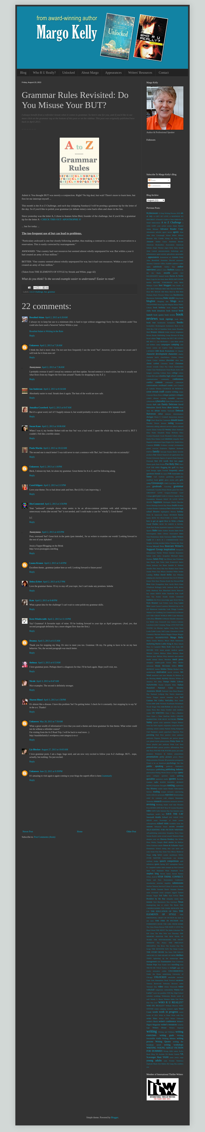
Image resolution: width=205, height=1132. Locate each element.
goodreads (157, 486)
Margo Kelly (176, 637)
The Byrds (174, 905)
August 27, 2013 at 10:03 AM (55, 749)
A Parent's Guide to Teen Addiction (168, 219)
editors (175, 426)
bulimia (163, 338)
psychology (171, 763)
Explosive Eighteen (167, 448)
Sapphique (150, 814)
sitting (164, 848)
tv (168, 968)
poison (160, 747)
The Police (161, 943)
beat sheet (164, 279)
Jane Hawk (150, 562)
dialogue (149, 417)
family (156, 451)
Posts (152, 180)
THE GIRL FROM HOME (173, 924)
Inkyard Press (158, 546)
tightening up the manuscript (165, 958)
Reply (32, 335)
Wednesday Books (169, 996)
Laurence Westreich (169, 606)
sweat (161, 892)
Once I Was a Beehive (174, 713)
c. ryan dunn (173, 341)
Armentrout (164, 257)
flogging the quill (168, 467)
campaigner (165, 344)
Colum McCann (152, 376)
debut (160, 414)
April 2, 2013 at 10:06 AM (53, 426)
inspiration (169, 549)
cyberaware (150, 401)
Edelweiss (150, 426)
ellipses (180, 436)
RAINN (163, 782)
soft (182, 848)
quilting (180, 776)
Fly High (179, 467)
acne (159, 226)
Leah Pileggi (171, 609)
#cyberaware (152, 213)
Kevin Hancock (177, 590)
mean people (165, 650)
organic (160, 725)
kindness (150, 600)
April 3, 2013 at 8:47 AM (47, 681)
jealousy (155, 565)
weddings (157, 996)
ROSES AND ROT (157, 808)
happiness (157, 502)
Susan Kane (35, 426)
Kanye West (150, 581)
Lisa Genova (172, 622)
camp (158, 345)
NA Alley (158, 682)
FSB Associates (174, 474)
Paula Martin (35, 448)
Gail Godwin (159, 477)
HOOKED (173, 515)
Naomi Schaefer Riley (167, 685)
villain (166, 987)
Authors (170, 269)
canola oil (157, 348)
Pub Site (180, 763)
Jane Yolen (160, 562)
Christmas (179, 363)
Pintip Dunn (175, 741)
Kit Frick (157, 600)
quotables (150, 779)
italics (159, 556)
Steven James (165, 874)
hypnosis (170, 527)
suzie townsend (152, 892)
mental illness (157, 659)
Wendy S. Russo (156, 999)
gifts (177, 480)
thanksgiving (151, 905)
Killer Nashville (168, 593)
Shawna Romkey (167, 839)
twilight (173, 968)
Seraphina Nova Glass (175, 833)
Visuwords (173, 987)
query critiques (152, 776)
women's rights (172, 1009)
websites (149, 996)
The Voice (168, 952)
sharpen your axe (152, 839)
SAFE (153, 811)
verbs (181, 983)
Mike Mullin (178, 662)
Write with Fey (177, 1015)
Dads (168, 401)
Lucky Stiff (160, 631)
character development (156, 354)
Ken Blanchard (164, 590)
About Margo (90, 72)
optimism (167, 722)
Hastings (154, 505)
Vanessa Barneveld (153, 983)
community (165, 379)
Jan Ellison (168, 559)
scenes (181, 820)
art (170, 257)
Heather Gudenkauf (160, 508)
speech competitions (169, 861)
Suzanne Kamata (176, 889)
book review (170, 315)
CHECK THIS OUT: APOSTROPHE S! (61, 219)
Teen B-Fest (173, 896)
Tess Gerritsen (171, 902)
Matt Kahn (176, 647)
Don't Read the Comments (161, 420)
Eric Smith (175, 442)
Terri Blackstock (159, 902)
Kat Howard (175, 581)
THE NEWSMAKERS (162, 940)
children (162, 360)
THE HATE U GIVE (172, 927)
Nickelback (179, 703)
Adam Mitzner (152, 229)
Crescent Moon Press (154, 395)
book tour (151, 322)
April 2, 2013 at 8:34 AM (54, 389)
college (174, 373)
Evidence (164, 445)
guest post (157, 496)
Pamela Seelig (170, 729)
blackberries (178, 295)
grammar (51, 292)
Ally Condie (159, 238)
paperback (168, 732)
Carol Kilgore (36, 485)
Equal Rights (166, 442)
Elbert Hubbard (177, 430)
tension (149, 902)
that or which (163, 905)
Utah (148, 980)
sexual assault (167, 836)
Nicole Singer (151, 707)
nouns (148, 710)
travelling (175, 964)
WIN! (181, 1006)
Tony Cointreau (177, 962)
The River (161, 946)
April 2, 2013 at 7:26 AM (51, 345)
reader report (163, 789)
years (171, 1057)
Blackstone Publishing (154, 298)
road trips (172, 805)
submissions (177, 883)
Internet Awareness (176, 553)
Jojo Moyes (161, 571)
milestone (150, 666)
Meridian (168, 659)
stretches (160, 883)
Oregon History (177, 722)
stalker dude (160, 867)
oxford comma (159, 729)
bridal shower (170, 332)
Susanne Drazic (163, 889)
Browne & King (177, 335)
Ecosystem (179, 423)
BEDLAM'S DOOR (176, 279)
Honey (165, 515)
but (45, 292)
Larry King (173, 603)
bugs (158, 338)
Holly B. (149, 515)
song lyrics (157, 855)
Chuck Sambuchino (176, 367)
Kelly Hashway (152, 590)
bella (176, 282)
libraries (158, 618)
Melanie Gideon (152, 653)
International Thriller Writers (157, 553)
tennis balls (178, 899)
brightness (179, 332)
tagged (174, 892)
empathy (176, 439)
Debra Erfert (35, 581)
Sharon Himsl (36, 700)
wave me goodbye (159, 993)
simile (160, 845)
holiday (180, 511)
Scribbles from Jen (176, 823)
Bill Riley (165, 292)
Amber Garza (161, 242)
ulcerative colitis (159, 971)
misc (180, 665)
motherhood (150, 672)
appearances (153, 257)
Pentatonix (165, 738)
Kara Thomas (161, 581)
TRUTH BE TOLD (153, 968)
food (148, 470)
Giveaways (157, 483)
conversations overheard (156, 385)
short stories (168, 842)
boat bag (161, 304)
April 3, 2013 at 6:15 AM (49, 641)
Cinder (148, 370)
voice (180, 986)
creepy (180, 392)
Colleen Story (165, 373)
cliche (178, 370)
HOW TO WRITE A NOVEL (171, 524)
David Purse (161, 407)
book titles (179, 319)
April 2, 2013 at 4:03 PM (53, 532)
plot (160, 744)
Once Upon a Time (154, 716)
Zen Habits (162, 1064)
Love (153, 631)
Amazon (149, 241)
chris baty (179, 360)
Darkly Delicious (169, 404)
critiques (179, 395)
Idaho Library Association (168, 534)
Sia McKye (179, 842)
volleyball (150, 990)
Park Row (160, 735)
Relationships (178, 795)
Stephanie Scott (177, 871)
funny (149, 476)
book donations (158, 311)
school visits (163, 823)
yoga (181, 1057)
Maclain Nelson (160, 634)
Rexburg (159, 805)
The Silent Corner (176, 949)
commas (180, 376)
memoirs (171, 656)
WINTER (150, 1009)
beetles (148, 282)
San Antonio (174, 811)
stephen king (152, 873)
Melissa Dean (178, 653)
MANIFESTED (161, 637)
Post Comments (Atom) (44, 837)
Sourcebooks (167, 858)
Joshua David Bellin (163, 575)
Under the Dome (153, 974)
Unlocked (68, 72)
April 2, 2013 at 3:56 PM (56, 504)
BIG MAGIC (156, 292)
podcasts (166, 744)
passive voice (170, 735)
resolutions (166, 801)
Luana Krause (36, 563)
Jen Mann (163, 565)
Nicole (32, 681)
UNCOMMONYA (175, 971)
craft (161, 391)
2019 (178, 213)
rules (148, 811)
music (158, 678)
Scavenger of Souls (168, 820)
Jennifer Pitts (151, 568)
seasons (149, 826)
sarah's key (160, 814)
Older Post (131, 831)
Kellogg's (158, 587)
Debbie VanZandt (167, 411)
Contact (164, 72)
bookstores (170, 326)
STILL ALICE (151, 877)
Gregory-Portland (171, 493)
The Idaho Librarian (173, 930)
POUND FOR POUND (162, 751)
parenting (150, 735)
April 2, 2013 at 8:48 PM (46, 600)
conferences (178, 379)
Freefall (165, 470)
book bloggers (172, 308)
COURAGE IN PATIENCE (172, 389)
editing (156, 426)
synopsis (168, 892)
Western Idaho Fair (171, 999)
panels (161, 732)
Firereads (149, 461)
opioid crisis (158, 722)
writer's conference (167, 1021)
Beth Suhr (166, 289)
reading (156, 791)
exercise (155, 448)
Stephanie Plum (163, 871)
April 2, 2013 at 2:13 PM (54, 485)
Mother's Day (178, 669)
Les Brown (179, 612)
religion (171, 798)
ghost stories (169, 480)
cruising (163, 398)
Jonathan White (172, 571)
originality (167, 725)
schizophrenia (151, 823)
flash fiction (160, 464)
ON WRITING (158, 713)
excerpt (171, 445)
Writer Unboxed (176, 1018)
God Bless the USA (176, 483)
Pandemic (154, 732)
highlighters (165, 512)
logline (166, 628)
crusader (171, 398)
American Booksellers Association (160, 245)
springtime (174, 864)
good (148, 486)
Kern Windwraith (38, 619)
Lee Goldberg (158, 612)
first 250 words (161, 461)
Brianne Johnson (157, 332)
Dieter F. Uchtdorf (161, 417)
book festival (171, 311)
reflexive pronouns (158, 795)
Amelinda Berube (176, 242)
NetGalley (169, 700)
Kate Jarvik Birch (171, 584)
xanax (176, 1051)
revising (150, 804)
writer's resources (169, 1024)
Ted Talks (163, 895)
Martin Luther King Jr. (164, 644)
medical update (177, 650)
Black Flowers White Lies (163, 295)
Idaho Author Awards (166, 530)
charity (180, 354)
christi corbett (152, 363)
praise (174, 751)
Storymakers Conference (173, 880)
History (173, 512)
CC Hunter (179, 351)
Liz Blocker (35, 749)
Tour (159, 965)
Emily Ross (150, 439)
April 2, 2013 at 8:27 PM (54, 581)
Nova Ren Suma (158, 710)
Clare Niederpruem (159, 370)
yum (165, 1061)
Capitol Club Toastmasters (172, 348)
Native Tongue (152, 697)
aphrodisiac (171, 254)
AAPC (153, 226)
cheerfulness (165, 357)
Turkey (164, 968)
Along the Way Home (174, 238)
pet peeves (174, 738)
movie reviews (173, 672)
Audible (169, 263)
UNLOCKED (160, 977)
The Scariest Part (172, 946)
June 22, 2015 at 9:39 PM (51, 771)
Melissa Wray (162, 656)
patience (180, 735)
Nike (159, 707)
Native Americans (176, 694)
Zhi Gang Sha (172, 1064)
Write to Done (164, 1015)
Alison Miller (171, 235)
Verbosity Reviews (170, 983)
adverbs (158, 232)
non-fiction (165, 707)
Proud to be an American (156, 763)
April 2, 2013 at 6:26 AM (56, 317)
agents (176, 232)
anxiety (163, 254)
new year (155, 703)
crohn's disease (152, 398)
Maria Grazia (151, 641)
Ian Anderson (35, 389)
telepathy (170, 899)
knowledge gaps (167, 600)
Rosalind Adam (36, 317)
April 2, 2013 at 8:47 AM (60, 407)
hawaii (160, 505)
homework (158, 515)
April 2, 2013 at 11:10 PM (59, 619)
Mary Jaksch (178, 644)
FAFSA (149, 452)
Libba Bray (150, 619)
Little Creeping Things (162, 625)
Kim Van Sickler (153, 597)
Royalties (180, 808)
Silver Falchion (152, 845)
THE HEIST (160, 930)
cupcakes (180, 398)
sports (156, 864)
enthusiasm (157, 442)
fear (154, 455)
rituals (166, 805)
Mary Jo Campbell (153, 647)
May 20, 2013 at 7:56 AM (51, 721)
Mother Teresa (167, 669)
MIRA (174, 666)
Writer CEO (164, 1018)
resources (173, 801)
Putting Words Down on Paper (166, 773)
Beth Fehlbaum (156, 289)
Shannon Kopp (178, 836)
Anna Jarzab (178, 248)
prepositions (178, 754)
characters (172, 354)
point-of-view (152, 747)
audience (175, 263)
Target (155, 896)
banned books (164, 276)
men (176, 656)
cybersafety (160, 401)
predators (149, 754)
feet (182, 455)
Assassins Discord (168, 260)
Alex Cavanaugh (157, 235)
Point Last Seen (176, 744)
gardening (169, 477)
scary (156, 820)
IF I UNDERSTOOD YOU (172, 540)
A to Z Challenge (36, 292)
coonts (170, 385)
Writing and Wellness (166, 1032)
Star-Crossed (178, 867)
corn (175, 385)
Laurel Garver (156, 606)
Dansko (149, 404)
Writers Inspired (176, 1028)
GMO (166, 483)
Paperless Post (178, 732)
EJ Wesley (166, 429)
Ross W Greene (170, 808)
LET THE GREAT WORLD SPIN (159, 616)
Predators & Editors (163, 754)
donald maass (177, 420)
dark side (157, 404)
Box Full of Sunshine (159, 329)
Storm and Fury (153, 880)
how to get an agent (154, 521)
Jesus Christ (178, 568)
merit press (177, 659)
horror (180, 515)
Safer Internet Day (163, 811)
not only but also (177, 707)
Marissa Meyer (163, 641)
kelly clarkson (168, 587)
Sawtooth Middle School (157, 817)
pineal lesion (155, 741)
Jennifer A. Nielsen (175, 565)
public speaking (154, 766)
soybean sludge (152, 861)
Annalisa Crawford (38, 407)
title (158, 962)
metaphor (149, 662)
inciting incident (159, 543)
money (157, 669)
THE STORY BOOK (155, 952)
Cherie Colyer (152, 360)
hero (169, 508)
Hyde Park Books (152, 527)
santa (181, 811)
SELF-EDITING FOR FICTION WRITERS (164, 830)
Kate (31, 600)
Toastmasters (166, 961)
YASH (166, 1057)
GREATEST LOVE (154, 493)
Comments (154, 186)
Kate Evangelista (157, 584)
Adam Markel (178, 226)
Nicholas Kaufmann (167, 703)
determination (178, 414)
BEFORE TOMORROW (162, 282)
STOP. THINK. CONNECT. (170, 877)
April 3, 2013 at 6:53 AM (49, 662)
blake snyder (169, 298)
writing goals (167, 1035)
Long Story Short (176, 628)
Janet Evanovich (171, 562)
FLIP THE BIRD (153, 467)
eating (170, 423)
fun (182, 474)
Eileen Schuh (157, 430)
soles (148, 852)
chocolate (170, 360)
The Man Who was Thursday (167, 933)
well (148, 999)
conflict (149, 382)
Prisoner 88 (162, 760)
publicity (169, 766)
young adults (154, 1060)
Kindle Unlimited (176, 597)
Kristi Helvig (178, 600)
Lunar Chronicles (171, 631)
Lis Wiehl (150, 622)
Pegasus (157, 738)
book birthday (159, 307)
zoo (147, 1067)
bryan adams (151, 338)
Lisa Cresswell (160, 622)
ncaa (176, 697)
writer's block (152, 1021)
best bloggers (165, 285)
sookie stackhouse (170, 855)
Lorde (148, 631)
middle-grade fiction (163, 662)
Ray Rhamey (151, 788)
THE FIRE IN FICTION (166, 921)
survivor (175, 886)
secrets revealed (176, 826)
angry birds (169, 248)
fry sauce (164, 474)
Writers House (159, 1028)
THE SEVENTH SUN (160, 949)
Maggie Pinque (171, 634)
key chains (150, 593)
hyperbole (163, 527)
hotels (148, 518)
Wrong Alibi (168, 1051)
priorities (154, 760)
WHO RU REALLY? (155, 1005)
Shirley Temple (156, 842)
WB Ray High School (175, 993)
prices (175, 757)
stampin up (169, 867)
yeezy (176, 1057)
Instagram (179, 550)
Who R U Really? (44, 72)
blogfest (150, 301)
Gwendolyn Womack (154, 499)
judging (149, 578)
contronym (179, 382)
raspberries (179, 785)
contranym (169, 382)
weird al (180, 996)
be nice (158, 279)
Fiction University (153, 458)
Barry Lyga (150, 279)
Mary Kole (166, 647)
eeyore (148, 430)
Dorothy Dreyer (152, 423)
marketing (150, 644)
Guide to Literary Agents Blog (172, 496)
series (159, 836)
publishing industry (174, 769)
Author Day (169, 267)
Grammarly (107, 776)
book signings (166, 319)
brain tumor (172, 329)
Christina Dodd (167, 363)
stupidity (168, 883)
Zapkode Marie (152, 1064)
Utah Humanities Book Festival (163, 980)
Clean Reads (170, 370)
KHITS (158, 593)
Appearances (113, 72)
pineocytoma (165, 741)
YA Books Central (172, 1054)
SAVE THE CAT (174, 814)
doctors (180, 417)
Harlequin (166, 502)
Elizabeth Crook (158, 436)
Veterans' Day (151, 987)
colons (181, 373)
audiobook (157, 267)
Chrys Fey (164, 367)
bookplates (171, 323)
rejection (169, 795)
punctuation (150, 773)
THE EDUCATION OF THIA (164, 911)
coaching (156, 373)
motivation (161, 672)
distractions (173, 417)
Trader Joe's (166, 965)
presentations (152, 757)
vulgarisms (159, 990)
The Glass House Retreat (155, 927)
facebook (180, 448)
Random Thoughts (160, 785)
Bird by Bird (174, 292)
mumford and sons (159, 675)
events (157, 445)
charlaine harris (152, 357)
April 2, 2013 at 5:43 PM (55, 563)
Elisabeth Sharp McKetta (168, 433)
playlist (155, 744)
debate (157, 411)
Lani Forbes (163, 603)
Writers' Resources (140, 72)
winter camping (160, 1009)
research (158, 801)
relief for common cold (156, 798)
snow (178, 848)
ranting (171, 785)
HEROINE (175, 508)
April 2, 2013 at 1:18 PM (51, 466)
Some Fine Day (156, 852)
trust (181, 965)
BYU (152, 341)
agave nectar (167, 232)
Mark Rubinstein (176, 641)
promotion (171, 760)
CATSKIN (150, 351)
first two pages (176, 461)
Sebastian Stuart (160, 826)
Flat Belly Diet (172, 464)
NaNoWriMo (151, 685)
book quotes (159, 315)
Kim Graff (179, 593)
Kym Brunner (152, 603)
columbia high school (167, 376)
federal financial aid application (168, 455)
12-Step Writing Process (167, 213)
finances (180, 458)
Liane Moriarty (177, 616)
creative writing (171, 392)
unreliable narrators (175, 977)
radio (156, 782)
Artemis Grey (177, 257)
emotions (168, 439)
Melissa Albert (165, 653)
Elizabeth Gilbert (171, 436)
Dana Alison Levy (176, 401)
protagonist (179, 760)
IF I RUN (156, 540)
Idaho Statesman (166, 537)
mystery (165, 678)
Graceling (167, 486)
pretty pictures (166, 757)
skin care (170, 848)
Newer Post (28, 831)
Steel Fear (150, 871)
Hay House (168, 505)
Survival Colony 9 (165, 886)
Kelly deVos (178, 587)
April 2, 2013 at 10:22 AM (55, 448)
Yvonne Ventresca (176, 1061)
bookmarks (162, 323)
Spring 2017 (164, 864)
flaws (181, 464)
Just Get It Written (176, 578)
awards (167, 273)
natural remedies (166, 697)
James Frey (158, 559)
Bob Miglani (169, 304)
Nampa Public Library (173, 681)
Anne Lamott (151, 251)
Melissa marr (151, 656)
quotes (172, 778)
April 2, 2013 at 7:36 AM (53, 367)
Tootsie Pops (151, 964)
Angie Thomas (158, 248)
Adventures (150, 232)
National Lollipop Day (159, 694)
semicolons (162, 833)
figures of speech (166, 458)
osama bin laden (177, 725)
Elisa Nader (151, 433)
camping (175, 344)
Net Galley (159, 700)
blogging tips (162, 301)
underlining (167, 974)
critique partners (169, 395)
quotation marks (162, 779)
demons (168, 414)
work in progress (168, 1011)
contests (158, 382)
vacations (179, 980)
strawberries (150, 883)
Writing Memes (169, 1038)
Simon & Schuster (170, 845)
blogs (173, 301)
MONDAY (150, 669)
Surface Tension (152, 886)
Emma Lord (160, 439)
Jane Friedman (178, 559)
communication (152, 379)
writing (151, 1031)
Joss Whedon (178, 575)
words (155, 1012)
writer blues (151, 1018)
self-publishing (151, 833)
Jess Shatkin (169, 568)
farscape (163, 452)
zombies (180, 1064)
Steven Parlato (177, 874)
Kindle (165, 597)
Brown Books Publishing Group (158, 335)
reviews (180, 801)
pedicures (149, 738)
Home (80, 831)
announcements (164, 251)
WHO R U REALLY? (170, 1002)
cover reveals (152, 392)
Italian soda (151, 556)
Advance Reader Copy (171, 229)
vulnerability (168, 990)
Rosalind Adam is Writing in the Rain (46, 331)
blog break (179, 298)
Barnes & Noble (176, 276)
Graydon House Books (163, 490)
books (180, 322)
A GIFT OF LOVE (161, 216)
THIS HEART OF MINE (167, 955)
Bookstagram (160, 326)
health (174, 505)
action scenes (167, 226)
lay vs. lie (179, 606)
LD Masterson (151, 609)
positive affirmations (171, 747)
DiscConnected (36, 504)
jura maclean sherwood (161, 578)
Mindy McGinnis (162, 666)
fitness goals (150, 464)
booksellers (150, 326)
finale (175, 458)
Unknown (34, 345)
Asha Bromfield (152, 260)
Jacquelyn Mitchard (169, 556)
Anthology (175, 251)
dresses (163, 423)
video (160, 986)
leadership (162, 609)
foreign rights (156, 470)
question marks (168, 776)
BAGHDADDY (152, 276)
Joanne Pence (151, 571)
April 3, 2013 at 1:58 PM (55, 700)
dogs (148, 420)
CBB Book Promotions (164, 351)
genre (161, 480)
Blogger (114, 1117)
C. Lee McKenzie (161, 341)
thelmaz (33, 662)
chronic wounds (152, 367)
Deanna (33, 641)
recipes (163, 792)
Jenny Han (160, 568)
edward (180, 426)
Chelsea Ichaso (177, 357)
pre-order (180, 751)
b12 (182, 273)
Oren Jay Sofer (151, 725)
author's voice (162, 270)
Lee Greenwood (169, 612)
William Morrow (172, 1006)
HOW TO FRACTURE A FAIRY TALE (167, 518)
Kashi (168, 581)
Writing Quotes (163, 1041)
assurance (179, 260)
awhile (175, 273)
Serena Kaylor (151, 836)
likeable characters (176, 619)
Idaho (155, 530)
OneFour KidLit (169, 716)
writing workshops (173, 1045)
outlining (149, 729)
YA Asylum (160, 1054)
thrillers (179, 955)
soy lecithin (178, 858)
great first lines (177, 490)
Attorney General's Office (155, 263)
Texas (180, 902)
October (169, 710)
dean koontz (173, 407)
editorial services (166, 426)
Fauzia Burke (172, 452)
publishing (160, 769)
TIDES (149, 958)
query (180, 772)
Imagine (149, 543)
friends (157, 474)
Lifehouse (166, 619)
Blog (23, 72)
